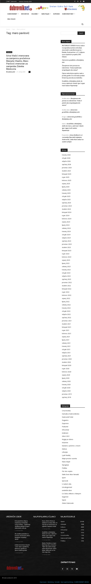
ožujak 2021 (66, 349)
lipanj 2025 (65, 187)
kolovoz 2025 (66, 180)
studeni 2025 (66, 171)
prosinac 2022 (67, 282)
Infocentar (65, 430)
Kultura (64, 449)
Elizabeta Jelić (10, 72)
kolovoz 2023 (66, 257)
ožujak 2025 (66, 196)
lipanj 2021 (65, 340)
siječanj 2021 (66, 356)
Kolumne (65, 443)
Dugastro (65, 420)
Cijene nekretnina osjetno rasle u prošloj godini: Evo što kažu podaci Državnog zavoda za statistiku (73, 76)
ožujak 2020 (66, 388)
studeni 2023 (66, 247)
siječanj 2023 (66, 279)
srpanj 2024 (66, 222)
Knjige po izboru (67, 439)
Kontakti (57, 582)
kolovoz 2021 (66, 333)
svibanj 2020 (66, 381)
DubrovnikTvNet (67, 417)
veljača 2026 (66, 161)
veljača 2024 (66, 238)
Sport (64, 478)
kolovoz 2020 (66, 372)
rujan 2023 (65, 254)
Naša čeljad (66, 462)
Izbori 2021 (66, 436)
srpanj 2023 (66, 260)
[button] (82, 24)
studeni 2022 (66, 286)
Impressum (43, 582)
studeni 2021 (66, 324)
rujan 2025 (65, 177)
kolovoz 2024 (66, 219)
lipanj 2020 (65, 378)
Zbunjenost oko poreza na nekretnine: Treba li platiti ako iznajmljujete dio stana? (72, 68)
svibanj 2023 (66, 266)
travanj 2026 (66, 155)
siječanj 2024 (66, 241)
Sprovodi (65, 481)
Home (8, 29)
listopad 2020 (66, 365)
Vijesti (64, 500)
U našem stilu (66, 484)
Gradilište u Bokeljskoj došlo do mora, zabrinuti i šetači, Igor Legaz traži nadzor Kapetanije (73, 83)
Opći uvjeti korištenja (67, 582)
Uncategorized (67, 487)
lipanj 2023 (65, 263)
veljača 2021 (66, 353)
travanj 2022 (66, 308)
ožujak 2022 (66, 311)
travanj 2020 (66, 384)
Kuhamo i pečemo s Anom (71, 446)
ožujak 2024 (66, 235)
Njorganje (65, 465)
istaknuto (65, 433)
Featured (9, 52)
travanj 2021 (66, 346)
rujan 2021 (65, 330)
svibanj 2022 (66, 305)
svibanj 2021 (66, 343)
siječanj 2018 (66, 397)
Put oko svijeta (67, 471)
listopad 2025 (66, 174)
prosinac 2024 (67, 206)
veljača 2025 (66, 199)
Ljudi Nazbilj (66, 455)
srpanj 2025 (66, 184)
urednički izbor (67, 490)
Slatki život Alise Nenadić (70, 474)
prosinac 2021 (67, 321)
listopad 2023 (66, 251)
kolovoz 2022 (66, 295)
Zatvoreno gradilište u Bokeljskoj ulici (73, 61)
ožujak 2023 (66, 273)
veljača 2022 (66, 314)
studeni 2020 (66, 362)
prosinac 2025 (67, 168)
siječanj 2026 (66, 164)
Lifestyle (65, 452)
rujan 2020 (65, 369)
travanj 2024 (66, 231)
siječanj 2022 (66, 318)
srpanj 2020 (66, 375)
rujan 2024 (65, 215)
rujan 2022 (65, 292)
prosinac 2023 (67, 244)
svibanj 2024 (66, 228)
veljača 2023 (66, 276)
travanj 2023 (66, 270)
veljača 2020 (66, 391)
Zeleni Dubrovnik (68, 503)
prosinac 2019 (67, 394)
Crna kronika (66, 411)
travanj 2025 (66, 193)
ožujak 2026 (66, 158)
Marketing (51, 582)
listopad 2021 (66, 327)
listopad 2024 (66, 212)
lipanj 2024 (65, 225)
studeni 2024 (66, 209)
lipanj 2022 (65, 302)
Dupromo (65, 423)
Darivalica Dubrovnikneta (70, 414)
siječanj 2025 (66, 203)
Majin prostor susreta (69, 458)
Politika (64, 468)
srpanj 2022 (66, 298)
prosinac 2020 (67, 359)
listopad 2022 (66, 289)
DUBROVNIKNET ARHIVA (81, 582)
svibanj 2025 (66, 190)
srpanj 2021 (66, 337)
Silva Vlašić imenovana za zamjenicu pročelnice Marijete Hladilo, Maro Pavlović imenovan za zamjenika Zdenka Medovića (18, 62)
